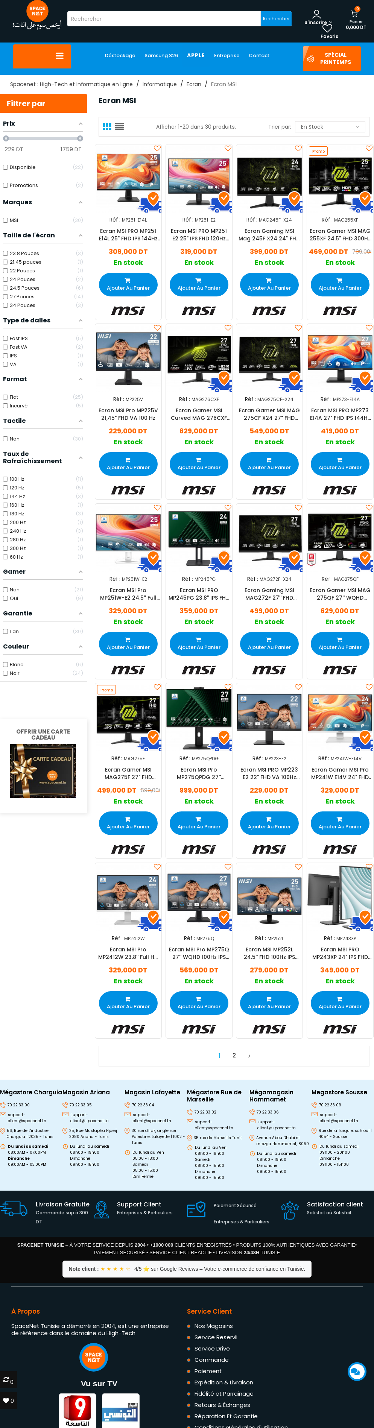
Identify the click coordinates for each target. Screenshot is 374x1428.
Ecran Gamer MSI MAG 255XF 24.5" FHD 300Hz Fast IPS (339, 234)
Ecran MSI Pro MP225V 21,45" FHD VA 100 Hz (128, 414)
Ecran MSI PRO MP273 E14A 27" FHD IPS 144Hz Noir (340, 414)
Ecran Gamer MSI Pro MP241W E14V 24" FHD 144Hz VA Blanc (340, 773)
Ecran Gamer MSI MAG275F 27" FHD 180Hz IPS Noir (128, 773)
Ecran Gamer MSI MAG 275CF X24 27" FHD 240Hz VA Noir (269, 414)
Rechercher (276, 18)
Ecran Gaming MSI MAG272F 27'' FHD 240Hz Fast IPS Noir (269, 594)
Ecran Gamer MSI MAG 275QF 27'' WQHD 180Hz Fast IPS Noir (339, 594)
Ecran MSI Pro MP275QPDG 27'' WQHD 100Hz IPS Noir (199, 773)
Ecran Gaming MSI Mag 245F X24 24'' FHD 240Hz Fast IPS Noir (269, 234)
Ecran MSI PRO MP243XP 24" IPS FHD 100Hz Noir (340, 953)
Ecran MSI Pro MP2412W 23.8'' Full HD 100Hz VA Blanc (128, 953)
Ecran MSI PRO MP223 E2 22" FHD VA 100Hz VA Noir (269, 773)
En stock (330, 127)
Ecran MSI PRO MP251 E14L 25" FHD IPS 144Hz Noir (128, 234)
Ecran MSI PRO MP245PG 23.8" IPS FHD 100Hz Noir (198, 594)
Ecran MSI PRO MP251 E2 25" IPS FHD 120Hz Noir (199, 234)
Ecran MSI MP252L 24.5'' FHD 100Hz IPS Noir (269, 953)
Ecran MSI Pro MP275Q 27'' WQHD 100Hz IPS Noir (199, 953)
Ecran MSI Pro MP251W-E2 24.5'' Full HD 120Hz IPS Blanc (128, 594)
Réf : (114, 219)
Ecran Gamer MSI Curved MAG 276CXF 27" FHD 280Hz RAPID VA (199, 414)
